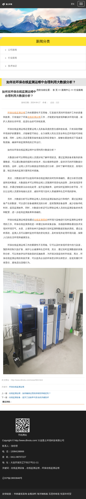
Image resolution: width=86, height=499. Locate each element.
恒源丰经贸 (65, 494)
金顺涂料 (32, 494)
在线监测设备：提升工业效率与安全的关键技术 (29, 397)
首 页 (55, 90)
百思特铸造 (54, 494)
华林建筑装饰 (20, 494)
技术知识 (12, 66)
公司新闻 (12, 50)
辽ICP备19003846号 (12, 478)
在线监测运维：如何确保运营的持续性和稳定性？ (30, 393)
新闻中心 (65, 90)
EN (72, 4)
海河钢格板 (42, 494)
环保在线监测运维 (16, 387)
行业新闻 (12, 58)
